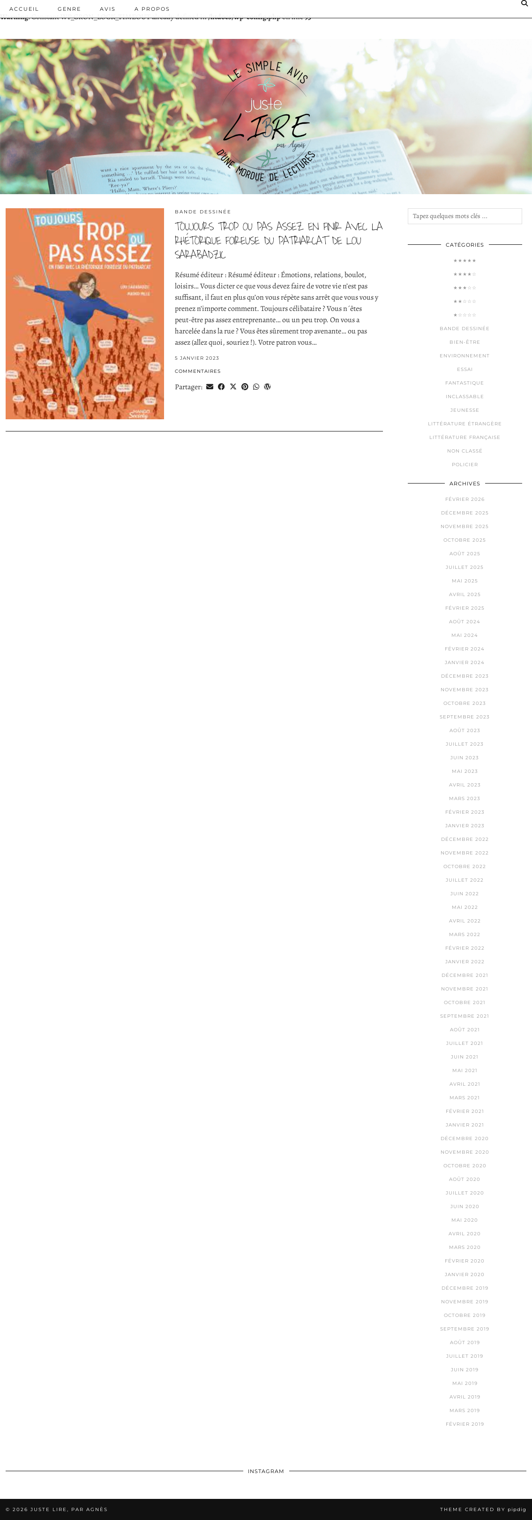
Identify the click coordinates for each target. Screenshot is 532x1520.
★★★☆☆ (465, 288)
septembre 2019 (464, 1329)
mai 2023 (465, 771)
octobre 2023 (464, 703)
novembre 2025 (465, 526)
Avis (108, 9)
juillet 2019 (464, 1356)
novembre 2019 (464, 1302)
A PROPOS (152, 9)
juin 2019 (465, 1370)
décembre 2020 (465, 1138)
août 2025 (465, 554)
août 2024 (464, 622)
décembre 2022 (465, 839)
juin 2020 (465, 1206)
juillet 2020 (465, 1193)
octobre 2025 (464, 540)
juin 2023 (464, 758)
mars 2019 (465, 1410)
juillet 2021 (464, 1043)
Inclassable (465, 396)
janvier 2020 (465, 1274)
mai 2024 (464, 635)
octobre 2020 (465, 1166)
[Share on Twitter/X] (233, 386)
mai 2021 (465, 1070)
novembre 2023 (465, 690)
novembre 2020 (465, 1152)
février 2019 (465, 1424)
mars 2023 (464, 798)
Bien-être (465, 342)
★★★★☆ (465, 274)
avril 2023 (465, 785)
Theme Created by (483, 1509)
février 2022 (465, 948)
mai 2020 (464, 1220)
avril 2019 (465, 1397)
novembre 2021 (464, 989)
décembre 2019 (465, 1288)
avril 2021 (465, 1084)
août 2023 (465, 730)
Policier (465, 464)
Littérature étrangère (465, 424)
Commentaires (198, 371)
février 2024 (465, 649)
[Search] (525, 3)
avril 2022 (465, 921)
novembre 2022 (465, 853)
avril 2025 (465, 594)
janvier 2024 (465, 662)
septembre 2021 (464, 1016)
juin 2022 (464, 894)
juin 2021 (465, 1057)
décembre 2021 (465, 975)
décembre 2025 (465, 513)
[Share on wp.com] (267, 386)
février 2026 (465, 499)
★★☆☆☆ (465, 301)
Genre (69, 9)
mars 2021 (465, 1098)
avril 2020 (465, 1234)
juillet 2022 (465, 880)
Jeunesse (465, 410)
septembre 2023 (465, 717)
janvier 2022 (465, 962)
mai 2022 (465, 907)
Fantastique (464, 383)
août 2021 (465, 1030)
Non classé (465, 451)
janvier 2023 (465, 826)
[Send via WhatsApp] (256, 386)
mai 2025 (465, 581)
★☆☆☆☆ (465, 315)
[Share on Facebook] (221, 386)
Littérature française (465, 437)
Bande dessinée (203, 212)
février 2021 (465, 1111)
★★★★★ (465, 260)
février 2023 (465, 812)
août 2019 (465, 1342)
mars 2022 (464, 934)
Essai (465, 369)
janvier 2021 (465, 1125)
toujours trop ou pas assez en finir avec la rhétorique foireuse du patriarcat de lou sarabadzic (278, 241)
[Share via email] (210, 386)
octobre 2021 (465, 1002)
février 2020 (465, 1261)
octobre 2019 (465, 1315)
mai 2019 (465, 1383)
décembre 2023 (465, 676)
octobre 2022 (464, 866)
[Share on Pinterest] (245, 386)
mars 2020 (465, 1247)
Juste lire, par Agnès (69, 1509)
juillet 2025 (465, 567)
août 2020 (464, 1179)
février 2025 (465, 608)
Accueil (24, 9)
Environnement (465, 356)
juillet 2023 (465, 744)
